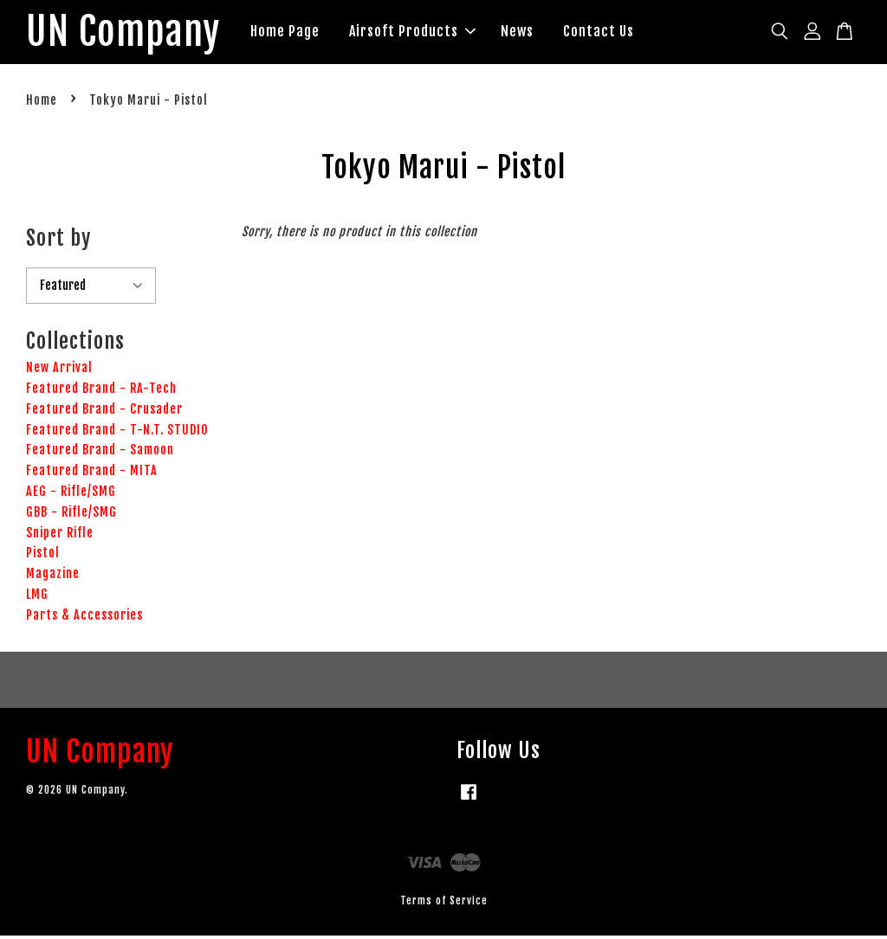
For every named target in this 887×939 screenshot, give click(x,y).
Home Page (298, 33)
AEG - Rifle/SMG (71, 493)
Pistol (43, 556)
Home (41, 103)
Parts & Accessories (84, 617)
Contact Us (611, 33)
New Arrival (59, 370)
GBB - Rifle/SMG (71, 514)
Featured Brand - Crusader (104, 411)
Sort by (58, 241)
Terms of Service (444, 903)
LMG (37, 596)
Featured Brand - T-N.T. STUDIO (117, 432)
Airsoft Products (425, 33)
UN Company (129, 34)
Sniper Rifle (60, 535)
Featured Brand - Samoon (100, 453)
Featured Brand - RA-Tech (101, 390)
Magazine (53, 576)
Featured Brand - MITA (92, 473)
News (530, 33)
